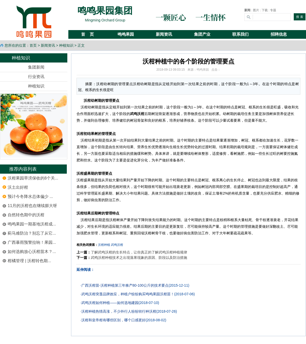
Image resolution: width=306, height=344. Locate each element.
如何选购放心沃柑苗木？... (32, 251)
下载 (265, 10)
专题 (273, 10)
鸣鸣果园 (203, 69)
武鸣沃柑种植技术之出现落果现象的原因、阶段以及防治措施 (139, 258)
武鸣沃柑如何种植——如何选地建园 (109, 303)
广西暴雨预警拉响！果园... (32, 242)
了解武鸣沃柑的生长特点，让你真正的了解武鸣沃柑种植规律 (139, 252)
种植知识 (66, 45)
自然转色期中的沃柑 (26, 215)
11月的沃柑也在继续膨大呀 (32, 205)
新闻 (247, 10)
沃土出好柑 (18, 187)
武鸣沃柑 (117, 245)
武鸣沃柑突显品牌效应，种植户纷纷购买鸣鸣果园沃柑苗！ (127, 294)
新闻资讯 (48, 45)
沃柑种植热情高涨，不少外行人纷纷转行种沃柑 (118, 311)
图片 (256, 10)
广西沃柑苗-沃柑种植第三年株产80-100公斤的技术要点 (125, 285)
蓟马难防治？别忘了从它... (32, 233)
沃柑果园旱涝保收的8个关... (33, 178)
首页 (33, 45)
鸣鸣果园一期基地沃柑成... (32, 224)
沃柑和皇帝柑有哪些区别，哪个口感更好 (113, 320)
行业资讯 (36, 76)
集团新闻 (36, 67)
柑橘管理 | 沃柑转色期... (29, 261)
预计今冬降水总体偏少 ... (30, 196)
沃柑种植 (104, 245)
